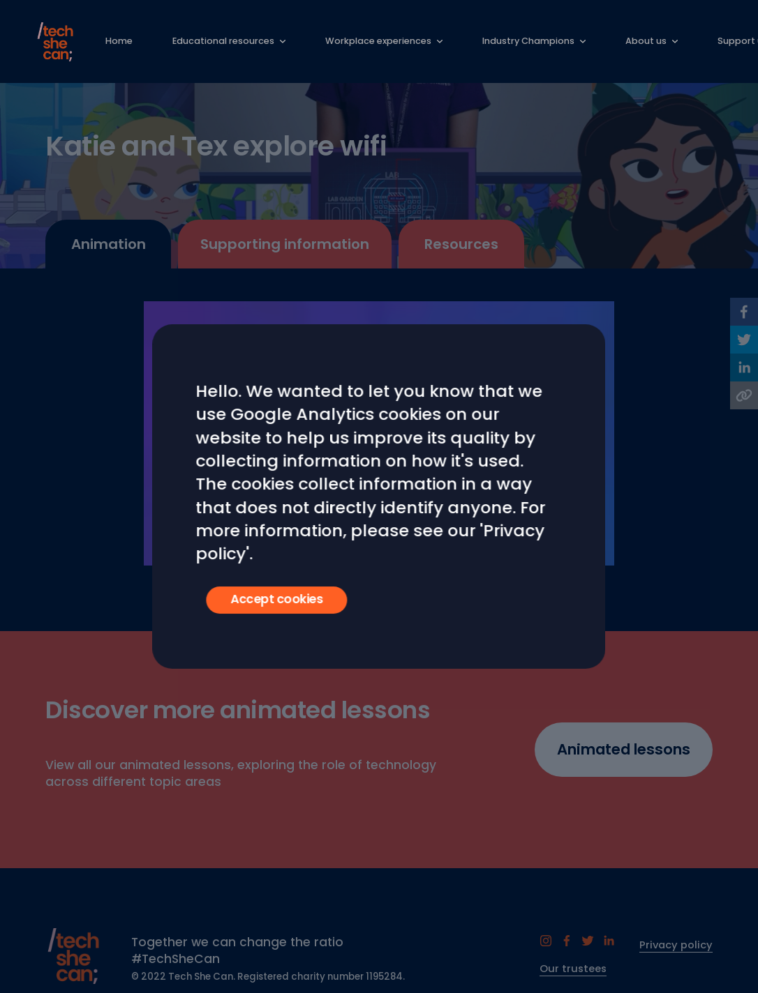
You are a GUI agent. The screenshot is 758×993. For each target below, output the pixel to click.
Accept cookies (277, 599)
